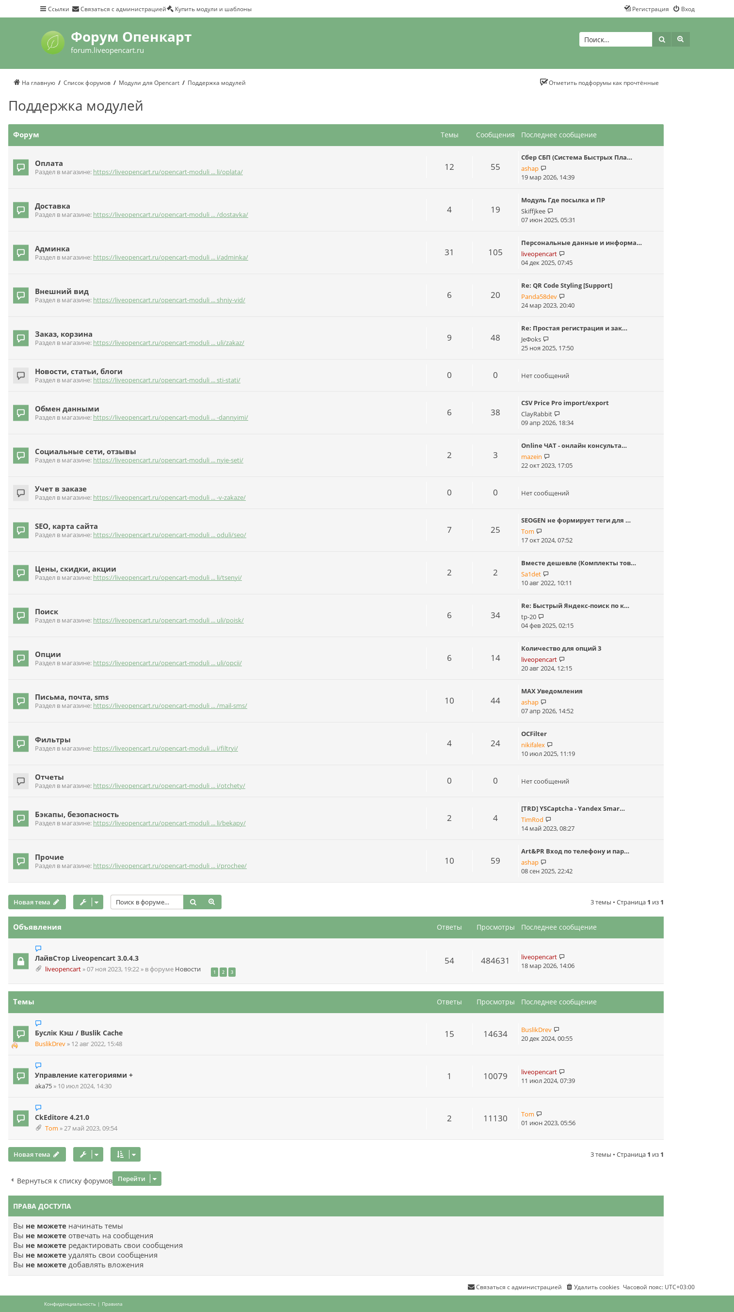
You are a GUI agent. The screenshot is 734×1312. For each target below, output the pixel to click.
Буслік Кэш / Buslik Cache (79, 1032)
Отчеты (49, 777)
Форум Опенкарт (131, 36)
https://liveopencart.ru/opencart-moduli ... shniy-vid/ (169, 300)
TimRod (532, 819)
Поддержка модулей (76, 105)
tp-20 (528, 616)
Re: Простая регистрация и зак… (574, 328)
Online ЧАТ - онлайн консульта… (574, 445)
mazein (531, 456)
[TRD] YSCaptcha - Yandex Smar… (573, 808)
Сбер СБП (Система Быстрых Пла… (576, 157)
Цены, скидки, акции (75, 569)
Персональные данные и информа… (581, 242)
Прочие (49, 857)
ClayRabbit (536, 414)
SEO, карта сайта (66, 526)
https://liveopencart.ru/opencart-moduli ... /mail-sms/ (170, 706)
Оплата (49, 163)
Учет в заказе (61, 488)
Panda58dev (539, 296)
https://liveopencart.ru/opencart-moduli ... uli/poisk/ (168, 620)
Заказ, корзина (64, 334)
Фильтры (53, 739)
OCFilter (534, 733)
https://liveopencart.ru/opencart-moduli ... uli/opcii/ (167, 663)
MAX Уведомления (552, 691)
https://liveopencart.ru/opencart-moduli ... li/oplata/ (168, 172)
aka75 (43, 1086)
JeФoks (531, 339)
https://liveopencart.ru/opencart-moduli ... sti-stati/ (166, 380)
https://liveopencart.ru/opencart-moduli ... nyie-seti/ (168, 460)
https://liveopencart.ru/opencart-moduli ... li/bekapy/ (169, 823)
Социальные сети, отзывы (85, 451)
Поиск (46, 611)
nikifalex (533, 744)
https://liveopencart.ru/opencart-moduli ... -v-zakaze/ (169, 497)
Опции (48, 654)
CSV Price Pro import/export (565, 402)
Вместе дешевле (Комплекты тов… (578, 562)
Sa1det (531, 574)
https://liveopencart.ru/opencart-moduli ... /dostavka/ (170, 215)
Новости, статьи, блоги (79, 371)
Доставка (52, 206)
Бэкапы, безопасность (77, 814)
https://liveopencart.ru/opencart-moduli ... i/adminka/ (170, 257)
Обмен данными (67, 408)
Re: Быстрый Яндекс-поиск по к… (575, 605)
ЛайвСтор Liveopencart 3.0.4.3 (87, 958)
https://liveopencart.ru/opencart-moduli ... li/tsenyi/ (167, 578)
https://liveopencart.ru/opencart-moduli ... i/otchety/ (169, 786)
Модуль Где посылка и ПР (563, 200)
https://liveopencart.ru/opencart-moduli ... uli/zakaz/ (168, 343)
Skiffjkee (533, 211)
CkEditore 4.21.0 (62, 1117)
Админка (52, 248)
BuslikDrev (50, 1044)
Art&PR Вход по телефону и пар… (575, 851)
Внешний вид (62, 291)
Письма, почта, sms (72, 697)
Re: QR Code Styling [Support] (566, 285)
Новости (188, 969)
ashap (530, 168)
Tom (527, 531)
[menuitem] (119, 9)
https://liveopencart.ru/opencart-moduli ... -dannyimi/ (170, 417)
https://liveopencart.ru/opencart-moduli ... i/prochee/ (170, 866)
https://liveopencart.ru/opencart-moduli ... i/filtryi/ (165, 748)
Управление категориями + (84, 1075)
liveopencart (539, 253)
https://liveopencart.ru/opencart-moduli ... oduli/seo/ (169, 535)
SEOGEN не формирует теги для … (576, 520)
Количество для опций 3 (561, 648)
